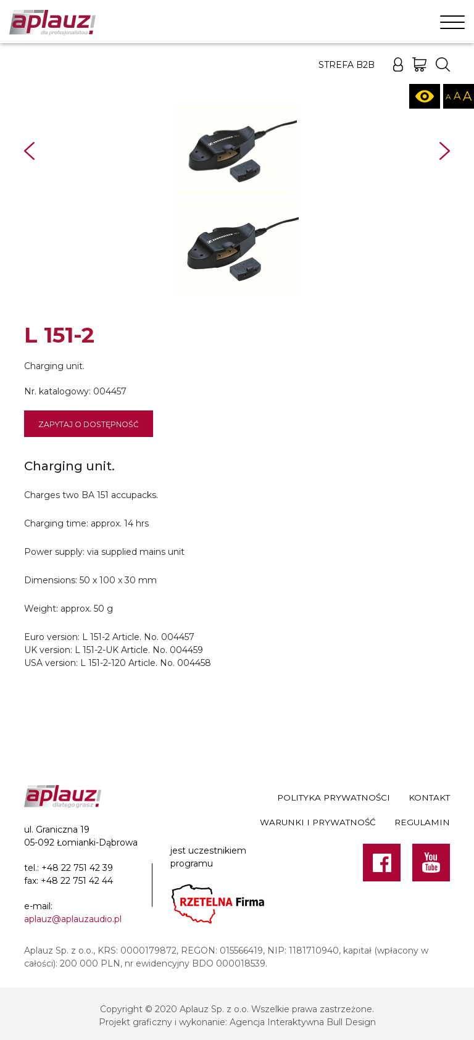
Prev (29, 151)
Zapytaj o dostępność (88, 424)
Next (444, 151)
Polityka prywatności (333, 797)
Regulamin (422, 822)
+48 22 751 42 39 (77, 867)
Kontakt (429, 797)
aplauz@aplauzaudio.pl (73, 919)
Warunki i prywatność (318, 822)
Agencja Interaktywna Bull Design (303, 1022)
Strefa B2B (346, 64)
